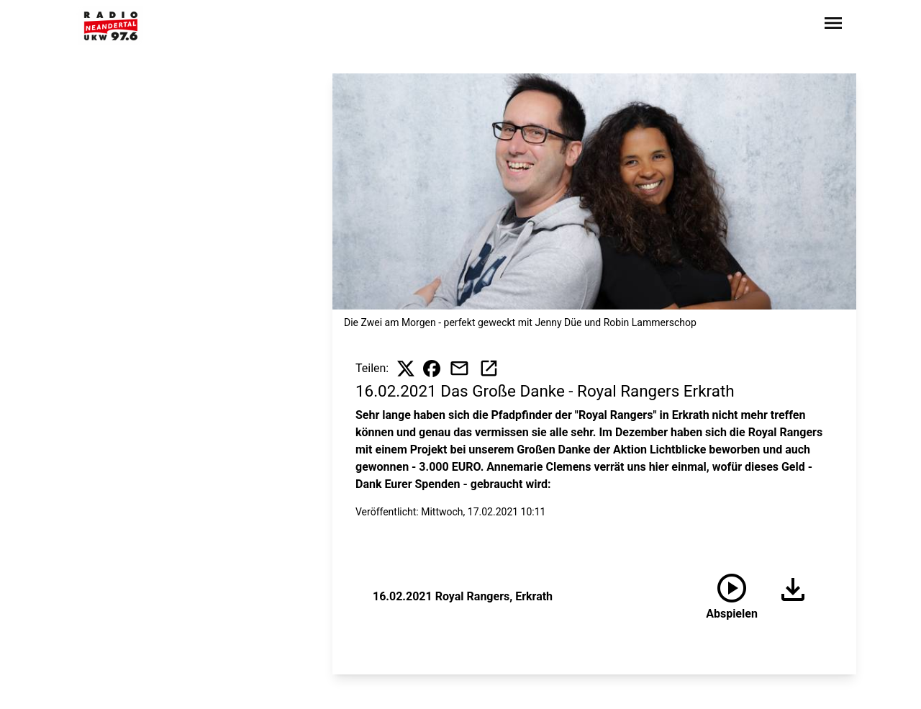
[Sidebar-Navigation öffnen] (833, 26)
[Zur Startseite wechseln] (110, 26)
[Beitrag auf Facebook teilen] (431, 368)
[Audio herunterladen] (787, 597)
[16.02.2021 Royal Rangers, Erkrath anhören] (731, 597)
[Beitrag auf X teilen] (405, 368)
